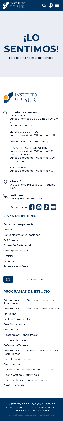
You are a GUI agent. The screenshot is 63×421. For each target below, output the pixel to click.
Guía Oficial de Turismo (18, 359)
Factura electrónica (15, 266)
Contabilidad (11, 329)
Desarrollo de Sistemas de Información (28, 369)
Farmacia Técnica (14, 340)
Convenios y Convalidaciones (21, 234)
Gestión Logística (14, 324)
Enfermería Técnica (15, 345)
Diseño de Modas (14, 385)
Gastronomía (11, 364)
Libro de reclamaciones (31, 279)
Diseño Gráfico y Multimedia (21, 374)
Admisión (9, 229)
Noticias (8, 255)
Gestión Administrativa (17, 319)
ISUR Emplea (11, 240)
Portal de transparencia (18, 224)
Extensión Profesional (17, 245)
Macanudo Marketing (43, 415)
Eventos (8, 261)
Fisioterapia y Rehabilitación (21, 334)
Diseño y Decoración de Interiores (25, 380)
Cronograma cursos (15, 250)
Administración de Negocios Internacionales (31, 308)
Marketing (9, 313)
